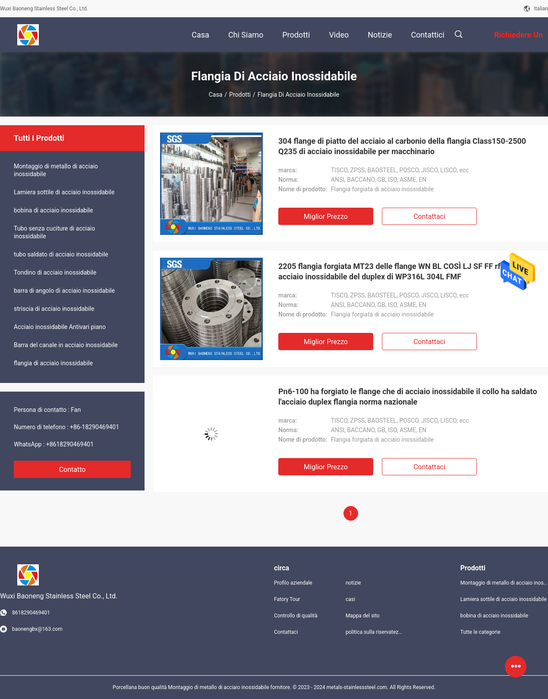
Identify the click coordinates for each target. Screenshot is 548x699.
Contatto (72, 469)
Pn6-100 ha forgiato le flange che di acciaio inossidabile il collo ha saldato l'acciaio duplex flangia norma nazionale (407, 396)
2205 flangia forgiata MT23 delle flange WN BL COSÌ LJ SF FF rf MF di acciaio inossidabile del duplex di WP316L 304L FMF (400, 271)
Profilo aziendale (293, 583)
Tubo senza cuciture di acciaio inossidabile (54, 232)
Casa (216, 94)
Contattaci (429, 216)
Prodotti (240, 94)
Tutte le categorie (480, 632)
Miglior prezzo (326, 216)
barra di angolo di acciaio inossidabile (64, 290)
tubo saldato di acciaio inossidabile (61, 254)
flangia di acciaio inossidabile (53, 363)
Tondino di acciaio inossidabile (55, 272)
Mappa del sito (363, 616)
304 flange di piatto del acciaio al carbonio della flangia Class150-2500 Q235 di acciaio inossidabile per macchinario (402, 146)
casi (350, 599)
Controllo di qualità (296, 616)
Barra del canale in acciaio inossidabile (66, 345)
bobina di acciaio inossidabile (53, 210)
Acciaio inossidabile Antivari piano (60, 326)
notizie (353, 583)
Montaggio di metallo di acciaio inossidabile (56, 170)
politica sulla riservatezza (374, 632)
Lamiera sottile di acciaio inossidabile (64, 192)
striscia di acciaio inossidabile (54, 308)
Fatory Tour (287, 599)
